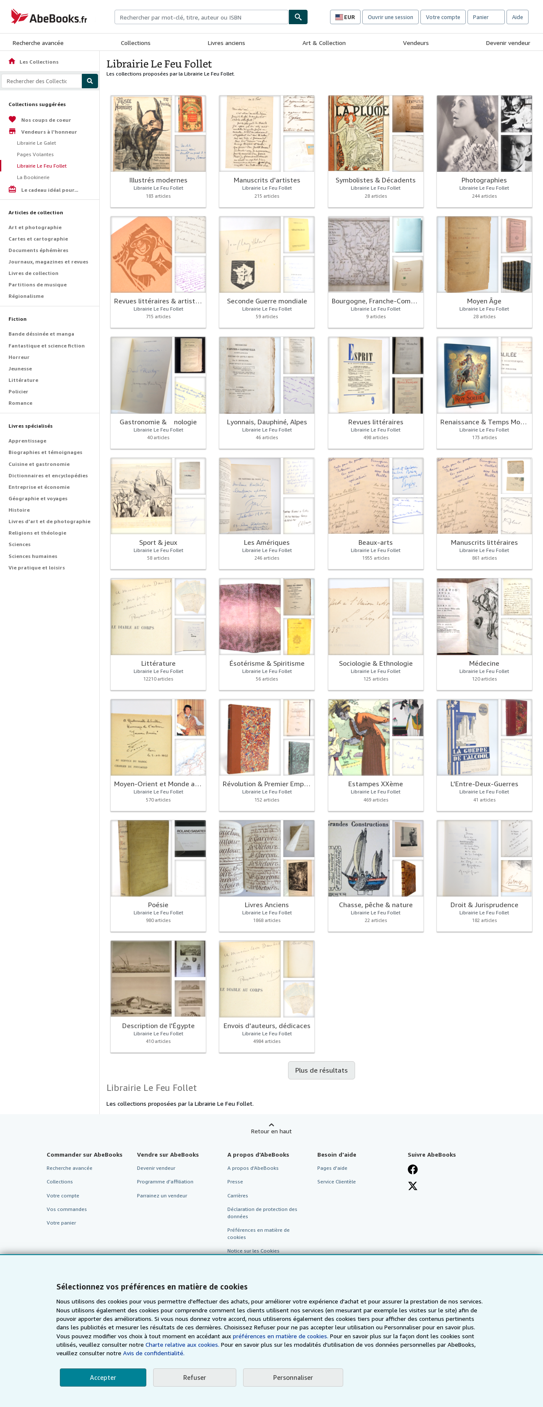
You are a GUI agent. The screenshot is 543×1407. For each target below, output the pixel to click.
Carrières (237, 1195)
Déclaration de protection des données (262, 1212)
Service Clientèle (336, 1181)
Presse (235, 1181)
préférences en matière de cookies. (280, 1336)
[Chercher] (298, 17)
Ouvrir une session (390, 17)
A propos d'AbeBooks (253, 1168)
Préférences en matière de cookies (258, 1233)
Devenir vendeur (508, 42)
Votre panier (61, 1222)
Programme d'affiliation (165, 1181)
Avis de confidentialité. (154, 1353)
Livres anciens (226, 42)
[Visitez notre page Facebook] (413, 1169)
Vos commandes (67, 1209)
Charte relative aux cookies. (183, 1344)
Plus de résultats (321, 1070)
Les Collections (33, 62)
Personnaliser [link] (293, 1377)
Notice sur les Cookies (253, 1250)
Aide (517, 17)
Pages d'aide (332, 1168)
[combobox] (201, 17)
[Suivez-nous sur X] (413, 1186)
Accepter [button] (103, 1377)
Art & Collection (324, 42)
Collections (136, 42)
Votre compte (443, 17)
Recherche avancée (38, 42)
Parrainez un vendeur (162, 1195)
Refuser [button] (194, 1377)
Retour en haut (271, 1131)
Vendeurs (416, 42)
